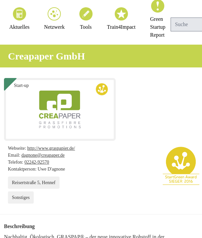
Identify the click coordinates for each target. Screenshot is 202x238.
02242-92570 (40, 162)
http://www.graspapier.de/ (56, 148)
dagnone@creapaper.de (45, 155)
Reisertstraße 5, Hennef (36, 182)
